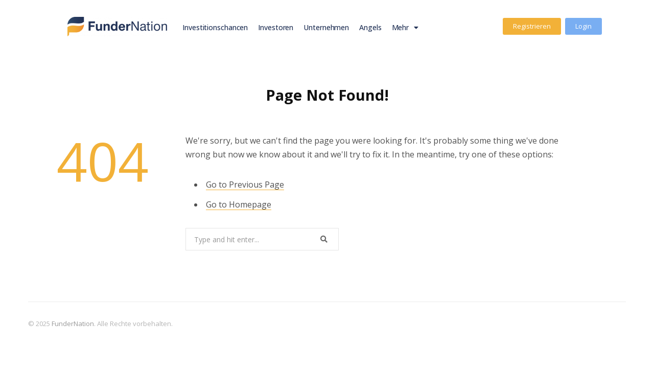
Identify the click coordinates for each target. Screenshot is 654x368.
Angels (370, 27)
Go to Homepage (238, 204)
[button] (532, 26)
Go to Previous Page (245, 184)
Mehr (405, 27)
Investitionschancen (215, 27)
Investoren (275, 27)
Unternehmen (326, 27)
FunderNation (73, 323)
